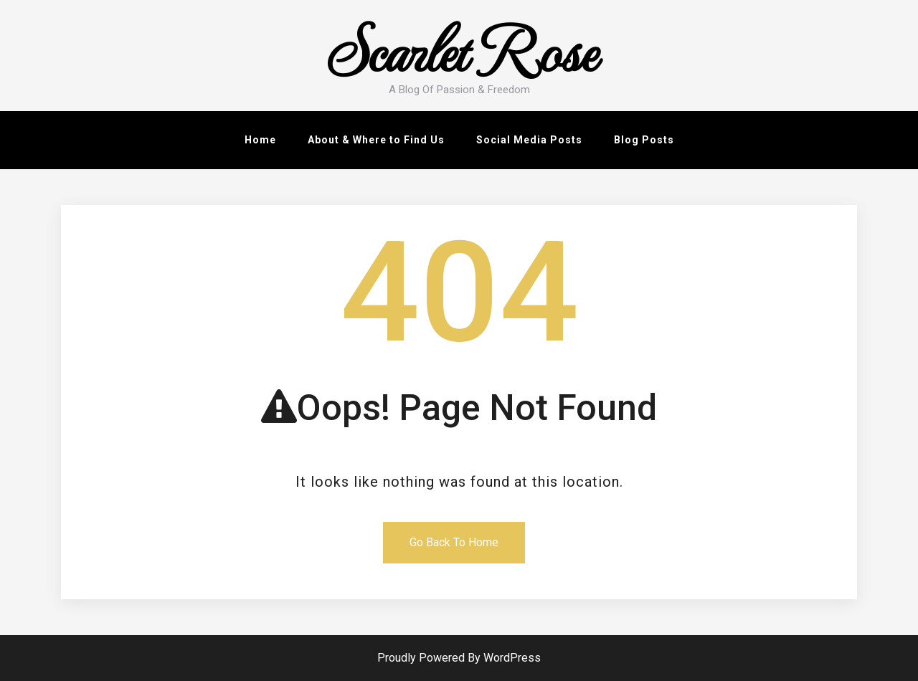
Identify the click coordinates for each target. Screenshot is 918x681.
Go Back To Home (454, 542)
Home (260, 140)
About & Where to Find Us (376, 140)
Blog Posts (644, 140)
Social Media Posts (529, 140)
